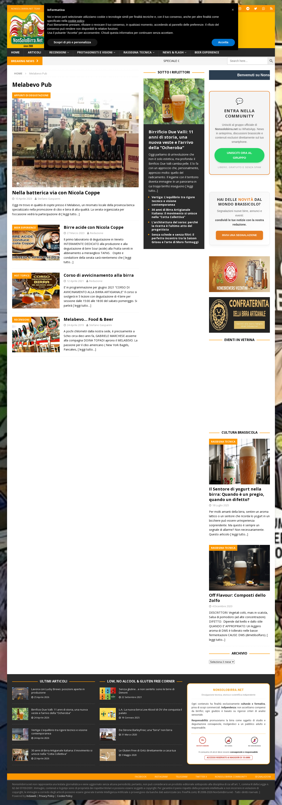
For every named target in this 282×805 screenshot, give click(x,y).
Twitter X (201, 776)
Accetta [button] (223, 42)
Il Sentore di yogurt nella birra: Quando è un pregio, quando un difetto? (236, 494)
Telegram (181, 776)
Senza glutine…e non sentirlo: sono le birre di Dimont (146, 690)
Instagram (161, 776)
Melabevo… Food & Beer (88, 319)
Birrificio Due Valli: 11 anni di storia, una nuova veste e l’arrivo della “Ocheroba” (171, 139)
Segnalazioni (263, 776)
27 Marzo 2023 (75, 233)
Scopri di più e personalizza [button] (72, 42)
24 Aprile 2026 (41, 717)
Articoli (34, 52)
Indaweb (31, 796)
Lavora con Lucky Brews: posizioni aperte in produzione (58, 690)
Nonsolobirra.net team (25, 8)
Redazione (96, 233)
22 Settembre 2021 (132, 697)
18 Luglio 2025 (220, 505)
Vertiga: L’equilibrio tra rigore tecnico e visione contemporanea (173, 200)
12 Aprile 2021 (75, 281)
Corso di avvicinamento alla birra (99, 275)
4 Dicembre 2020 (222, 606)
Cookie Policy (64, 796)
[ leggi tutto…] (70, 214)
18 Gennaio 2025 (130, 717)
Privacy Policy (46, 796)
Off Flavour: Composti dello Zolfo (237, 597)
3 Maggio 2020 (129, 754)
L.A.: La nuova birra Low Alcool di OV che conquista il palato (150, 711)
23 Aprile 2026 (41, 758)
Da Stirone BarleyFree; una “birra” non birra (145, 730)
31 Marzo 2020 (129, 734)
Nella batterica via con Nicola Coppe (56, 192)
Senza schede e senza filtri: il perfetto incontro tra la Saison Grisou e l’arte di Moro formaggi (175, 238)
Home (15, 52)
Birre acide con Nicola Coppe (94, 227)
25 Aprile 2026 (41, 697)
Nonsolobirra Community (231, 776)
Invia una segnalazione (239, 235)
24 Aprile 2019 (75, 325)
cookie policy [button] (76, 20)
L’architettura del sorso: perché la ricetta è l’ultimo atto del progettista (175, 225)
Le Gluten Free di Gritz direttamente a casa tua (147, 750)
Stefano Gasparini (49, 198)
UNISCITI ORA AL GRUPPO (239, 155)
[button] (233, 9)
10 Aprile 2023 (23, 198)
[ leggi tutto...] (239, 534)
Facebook (141, 776)
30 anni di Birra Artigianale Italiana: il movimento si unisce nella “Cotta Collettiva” (174, 213)
